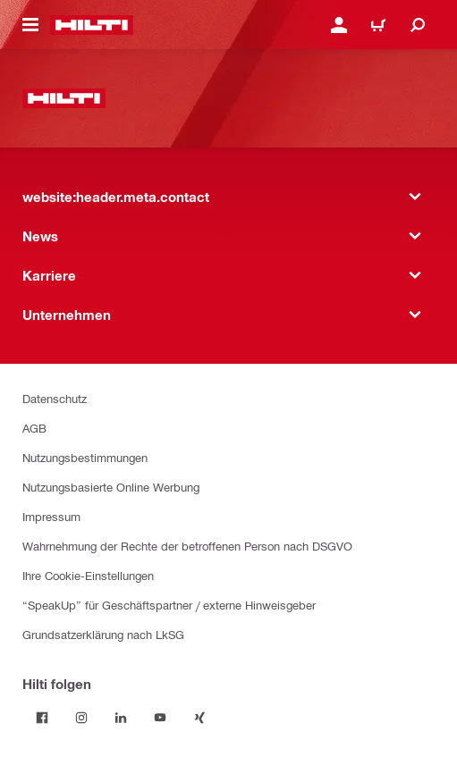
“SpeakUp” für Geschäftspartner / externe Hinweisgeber (169, 604)
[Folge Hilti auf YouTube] (160, 717)
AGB (34, 427)
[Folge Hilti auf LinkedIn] (120, 717)
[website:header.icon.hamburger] (30, 25)
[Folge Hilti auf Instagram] (81, 717)
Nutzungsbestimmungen (85, 457)
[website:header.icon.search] (417, 25)
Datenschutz (54, 398)
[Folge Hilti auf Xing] (199, 717)
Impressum (51, 516)
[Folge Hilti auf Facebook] (42, 717)
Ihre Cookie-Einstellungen (88, 575)
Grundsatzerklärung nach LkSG (103, 634)
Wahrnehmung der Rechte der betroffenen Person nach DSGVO (187, 545)
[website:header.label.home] (91, 25)
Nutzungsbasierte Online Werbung (110, 486)
